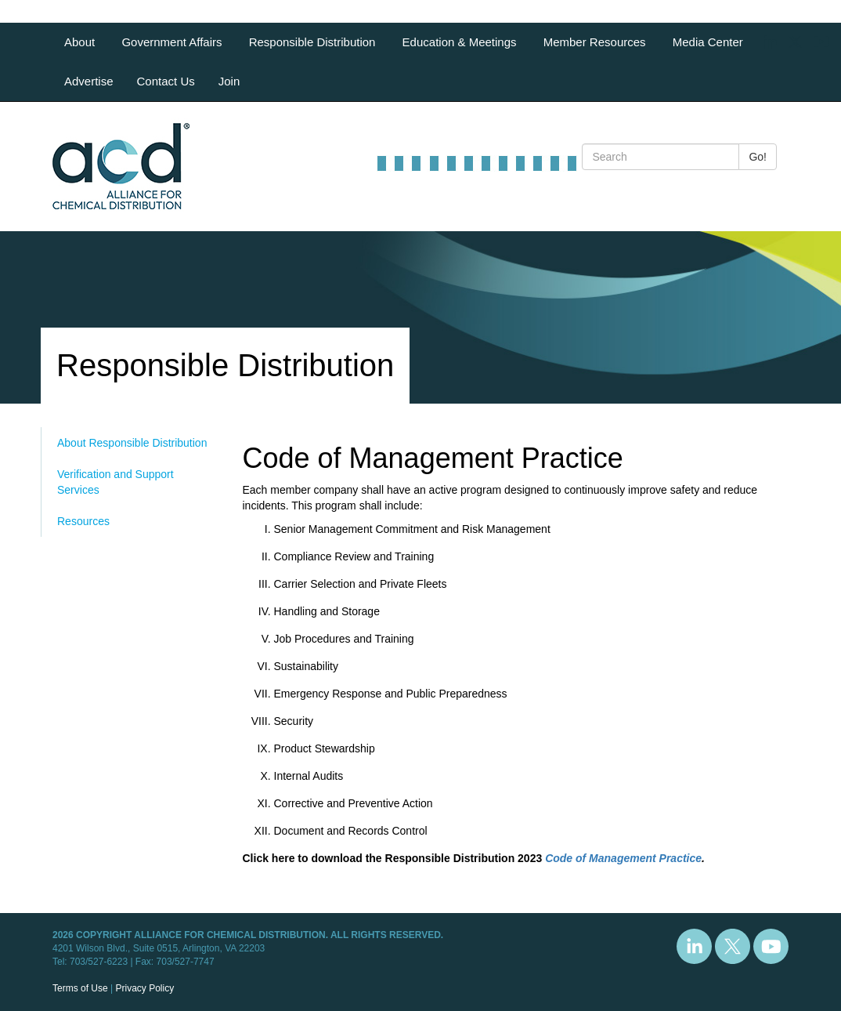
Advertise (89, 81)
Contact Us (166, 81)
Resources (83, 521)
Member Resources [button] (596, 42)
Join (229, 81)
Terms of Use (80, 988)
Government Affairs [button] (173, 42)
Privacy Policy (144, 988)
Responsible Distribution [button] (314, 42)
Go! (758, 156)
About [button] (81, 42)
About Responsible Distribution (132, 443)
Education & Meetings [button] (461, 42)
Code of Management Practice (623, 858)
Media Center (708, 42)
